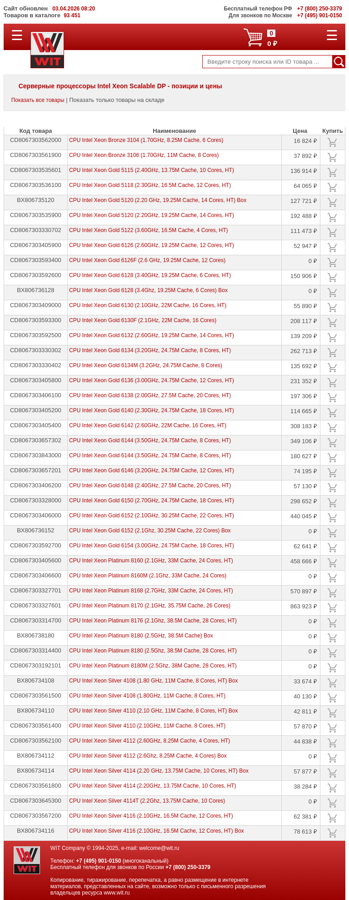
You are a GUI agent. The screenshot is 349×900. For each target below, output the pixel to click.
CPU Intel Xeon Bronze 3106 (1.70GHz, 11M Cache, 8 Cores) (144, 155)
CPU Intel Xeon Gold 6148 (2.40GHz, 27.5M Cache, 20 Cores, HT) (150, 485)
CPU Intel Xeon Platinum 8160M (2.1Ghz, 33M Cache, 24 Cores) (147, 575)
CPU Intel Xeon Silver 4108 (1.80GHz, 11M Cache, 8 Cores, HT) (147, 696)
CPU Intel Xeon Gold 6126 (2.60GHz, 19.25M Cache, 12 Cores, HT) (151, 245)
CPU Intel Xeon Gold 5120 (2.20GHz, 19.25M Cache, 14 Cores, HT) (151, 215)
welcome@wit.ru (159, 848)
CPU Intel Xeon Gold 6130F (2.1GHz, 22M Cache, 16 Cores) (142, 320)
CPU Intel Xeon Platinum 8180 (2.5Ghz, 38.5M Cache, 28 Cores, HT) (153, 650)
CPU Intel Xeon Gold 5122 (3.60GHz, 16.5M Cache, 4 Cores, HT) (148, 230)
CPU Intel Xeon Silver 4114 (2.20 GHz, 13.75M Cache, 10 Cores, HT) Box (159, 771)
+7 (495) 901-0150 (98, 861)
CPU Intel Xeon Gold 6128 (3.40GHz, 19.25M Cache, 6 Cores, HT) (150, 275)
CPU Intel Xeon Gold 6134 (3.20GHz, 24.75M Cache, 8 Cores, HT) (150, 350)
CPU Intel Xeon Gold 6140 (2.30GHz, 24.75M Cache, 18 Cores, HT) (151, 410)
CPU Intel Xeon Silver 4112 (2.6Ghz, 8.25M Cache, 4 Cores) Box (148, 756)
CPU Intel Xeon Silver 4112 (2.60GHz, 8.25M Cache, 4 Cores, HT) (149, 741)
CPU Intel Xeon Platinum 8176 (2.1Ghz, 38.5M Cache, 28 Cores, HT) (153, 620)
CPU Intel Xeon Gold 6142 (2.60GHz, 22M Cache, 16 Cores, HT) (147, 425)
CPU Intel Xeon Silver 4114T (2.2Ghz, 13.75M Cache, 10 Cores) (147, 801)
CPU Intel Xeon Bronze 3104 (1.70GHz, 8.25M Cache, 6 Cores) (146, 140)
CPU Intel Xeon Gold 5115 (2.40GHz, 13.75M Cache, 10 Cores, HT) (151, 170)
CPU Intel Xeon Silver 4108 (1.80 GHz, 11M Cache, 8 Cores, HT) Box (153, 681)
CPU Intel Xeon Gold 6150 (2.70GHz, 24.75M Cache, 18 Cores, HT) (151, 500)
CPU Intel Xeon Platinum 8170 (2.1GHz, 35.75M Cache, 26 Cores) (149, 605)
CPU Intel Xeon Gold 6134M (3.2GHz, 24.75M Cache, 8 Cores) (145, 365)
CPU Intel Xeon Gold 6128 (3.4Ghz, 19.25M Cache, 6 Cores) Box (148, 290)
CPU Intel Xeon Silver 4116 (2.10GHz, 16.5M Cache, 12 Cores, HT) (151, 816)
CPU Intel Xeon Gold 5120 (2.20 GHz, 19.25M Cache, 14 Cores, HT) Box (157, 200)
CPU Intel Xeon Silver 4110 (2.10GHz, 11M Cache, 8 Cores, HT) (147, 726)
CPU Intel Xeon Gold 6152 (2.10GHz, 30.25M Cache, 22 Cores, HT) (151, 515)
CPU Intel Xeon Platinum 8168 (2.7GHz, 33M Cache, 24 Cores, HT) (151, 590)
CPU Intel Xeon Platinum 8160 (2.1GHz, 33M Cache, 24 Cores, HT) (151, 560)
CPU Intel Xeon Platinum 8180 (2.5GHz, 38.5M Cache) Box (141, 635)
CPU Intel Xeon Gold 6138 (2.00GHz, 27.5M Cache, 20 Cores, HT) (150, 395)
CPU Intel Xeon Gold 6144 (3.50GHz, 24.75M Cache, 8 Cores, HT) (150, 440)
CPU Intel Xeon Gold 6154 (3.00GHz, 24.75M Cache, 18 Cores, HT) (151, 545)
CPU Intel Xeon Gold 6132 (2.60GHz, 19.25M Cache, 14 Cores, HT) (151, 335)
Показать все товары (38, 100)
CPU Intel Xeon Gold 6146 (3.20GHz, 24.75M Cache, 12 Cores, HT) (151, 470)
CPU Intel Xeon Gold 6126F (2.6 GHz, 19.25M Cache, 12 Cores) (147, 260)
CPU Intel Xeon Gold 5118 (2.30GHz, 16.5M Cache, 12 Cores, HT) (150, 185)
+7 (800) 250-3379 (187, 867)
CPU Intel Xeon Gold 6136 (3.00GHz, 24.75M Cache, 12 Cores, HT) (151, 380)
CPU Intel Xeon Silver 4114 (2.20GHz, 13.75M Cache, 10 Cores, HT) (152, 786)
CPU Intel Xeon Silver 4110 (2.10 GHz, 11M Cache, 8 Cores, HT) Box (153, 711)
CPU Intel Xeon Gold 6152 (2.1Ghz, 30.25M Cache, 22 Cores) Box (150, 530)
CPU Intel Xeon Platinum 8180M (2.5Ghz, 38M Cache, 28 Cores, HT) (153, 665)
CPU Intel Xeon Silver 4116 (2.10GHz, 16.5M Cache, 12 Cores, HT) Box (156, 831)
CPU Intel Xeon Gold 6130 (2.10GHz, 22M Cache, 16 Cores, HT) (147, 305)
